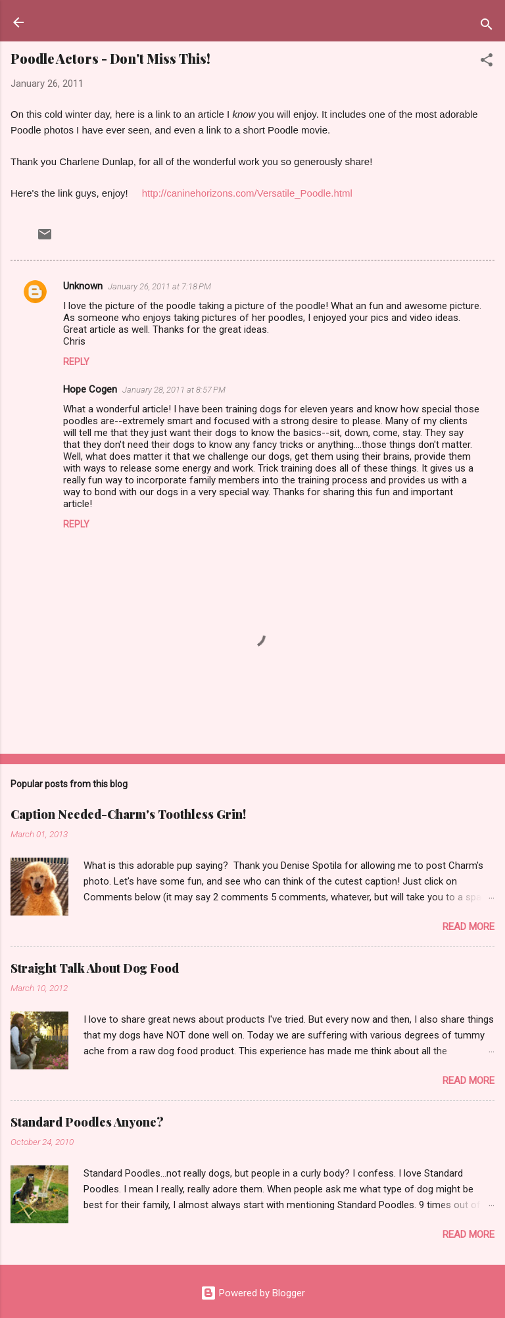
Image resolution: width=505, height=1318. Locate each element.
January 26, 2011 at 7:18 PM (159, 286)
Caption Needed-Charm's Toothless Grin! (128, 814)
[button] (486, 62)
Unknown (83, 286)
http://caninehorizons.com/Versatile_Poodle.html (247, 193)
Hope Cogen (90, 389)
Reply (76, 361)
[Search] (486, 27)
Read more (468, 927)
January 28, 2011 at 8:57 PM (174, 390)
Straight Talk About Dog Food (95, 968)
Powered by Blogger (253, 1293)
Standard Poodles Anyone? (87, 1122)
